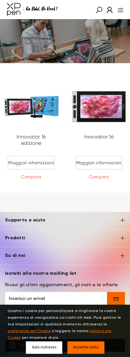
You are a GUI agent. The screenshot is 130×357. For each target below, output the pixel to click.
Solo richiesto (44, 347)
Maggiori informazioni (31, 162)
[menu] (119, 9)
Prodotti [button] (65, 232)
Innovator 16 (98, 137)
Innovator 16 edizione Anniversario (31, 143)
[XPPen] (32, 9)
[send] (116, 292)
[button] (99, 9)
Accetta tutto (86, 347)
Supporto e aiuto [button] (65, 215)
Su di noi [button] (65, 250)
